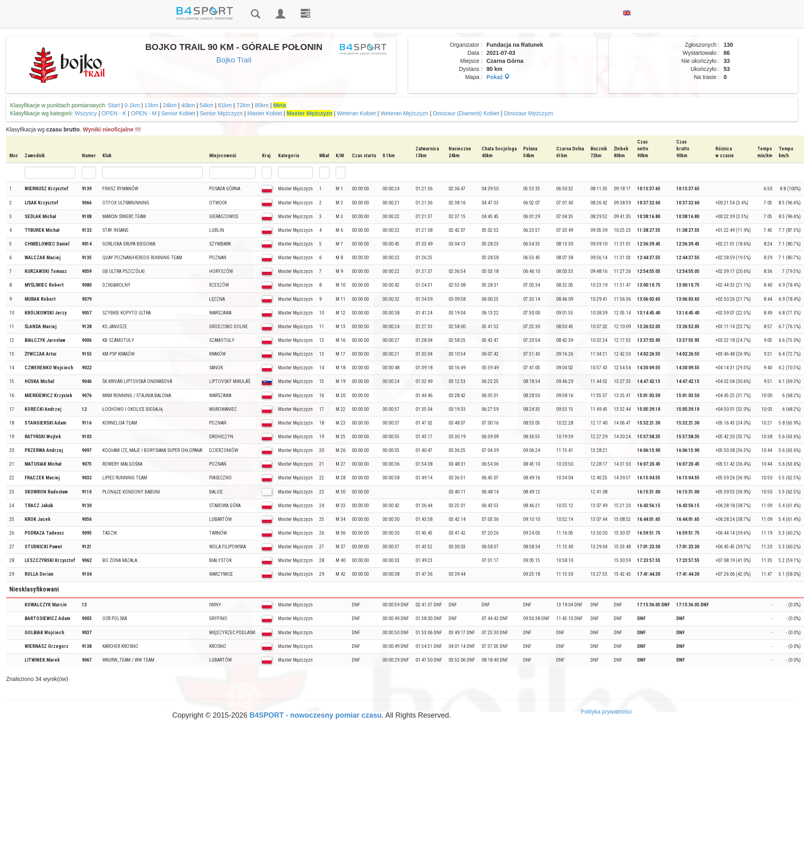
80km (261, 105)
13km (151, 105)
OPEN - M (144, 113)
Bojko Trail (233, 60)
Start (114, 105)
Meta (279, 105)
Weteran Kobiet (356, 113)
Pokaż (498, 77)
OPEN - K (114, 113)
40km (188, 105)
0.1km (132, 105)
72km (243, 105)
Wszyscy (86, 113)
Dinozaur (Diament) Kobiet (466, 113)
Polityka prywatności (606, 711)
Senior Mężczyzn (221, 113)
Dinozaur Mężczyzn (528, 113)
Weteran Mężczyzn (404, 113)
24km (170, 105)
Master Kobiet (264, 113)
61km (225, 105)
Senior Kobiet (178, 113)
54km (206, 105)
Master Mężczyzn (309, 113)
